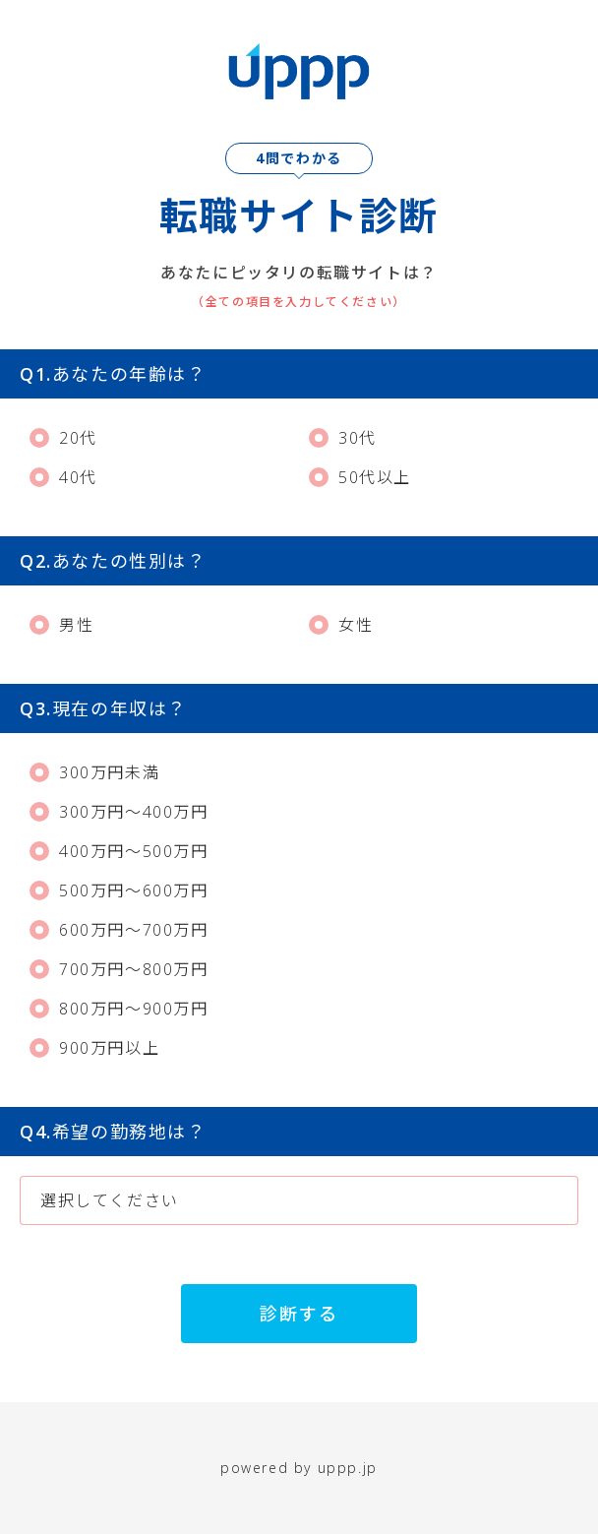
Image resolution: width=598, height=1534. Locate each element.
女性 (341, 625)
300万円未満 (94, 772)
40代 (63, 477)
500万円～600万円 (119, 890)
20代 (63, 438)
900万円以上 (94, 1048)
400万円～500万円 (119, 851)
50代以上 (360, 477)
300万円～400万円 (119, 812)
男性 (61, 625)
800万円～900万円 (119, 1008)
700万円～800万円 (119, 969)
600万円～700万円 (119, 930)
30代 (343, 438)
